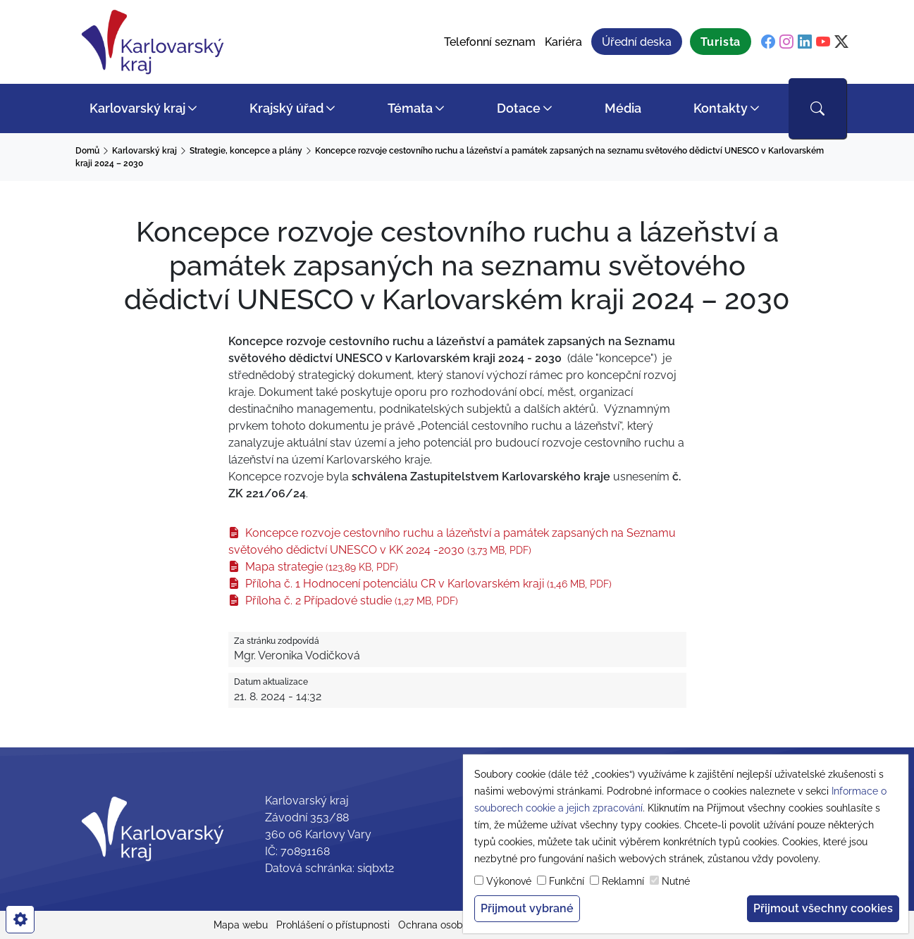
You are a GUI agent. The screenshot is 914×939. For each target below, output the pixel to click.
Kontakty (720, 108)
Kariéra (563, 42)
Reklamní (623, 881)
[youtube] (823, 42)
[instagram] (786, 42)
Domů (87, 151)
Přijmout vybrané (527, 908)
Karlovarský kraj (137, 108)
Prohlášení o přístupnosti (333, 925)
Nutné (676, 881)
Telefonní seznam (490, 42)
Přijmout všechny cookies (823, 908)
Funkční (566, 881)
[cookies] (20, 919)
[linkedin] (805, 42)
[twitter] (841, 42)
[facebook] (768, 42)
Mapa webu (241, 925)
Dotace (519, 108)
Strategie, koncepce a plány (246, 151)
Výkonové (508, 881)
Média (623, 108)
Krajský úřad (286, 108)
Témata (410, 108)
